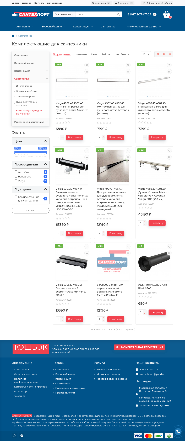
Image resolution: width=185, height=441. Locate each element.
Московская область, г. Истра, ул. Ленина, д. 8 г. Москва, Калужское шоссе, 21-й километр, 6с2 (155, 394)
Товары (58, 363)
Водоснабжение (52, 26)
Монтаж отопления (108, 374)
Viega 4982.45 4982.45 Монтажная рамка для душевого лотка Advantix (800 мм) (113, 108)
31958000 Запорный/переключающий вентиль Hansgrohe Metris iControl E (110, 290)
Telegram (19, 396)
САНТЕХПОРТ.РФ (22, 415)
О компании (21, 369)
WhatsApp (20, 391)
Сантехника (108, 26)
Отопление (23, 26)
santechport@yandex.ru (153, 374)
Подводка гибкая (26, 91)
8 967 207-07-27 (148, 369)
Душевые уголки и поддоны (26, 103)
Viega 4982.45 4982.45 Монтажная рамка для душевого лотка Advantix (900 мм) (154, 108)
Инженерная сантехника (142, 26)
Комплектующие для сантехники (29, 112)
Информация (22, 363)
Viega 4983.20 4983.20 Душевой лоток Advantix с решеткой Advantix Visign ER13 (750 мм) (154, 194)
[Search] (98, 14)
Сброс (30, 211)
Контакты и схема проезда (48, 3)
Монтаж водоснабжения (112, 378)
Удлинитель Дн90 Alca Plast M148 (152, 286)
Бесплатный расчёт (109, 369)
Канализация (81, 26)
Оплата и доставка (21, 3)
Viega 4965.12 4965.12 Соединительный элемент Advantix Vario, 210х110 (71, 290)
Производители (65, 392)
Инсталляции (24, 86)
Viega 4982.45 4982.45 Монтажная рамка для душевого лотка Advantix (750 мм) (72, 108)
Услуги (99, 363)
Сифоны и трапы (25, 96)
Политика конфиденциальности (27, 380)
